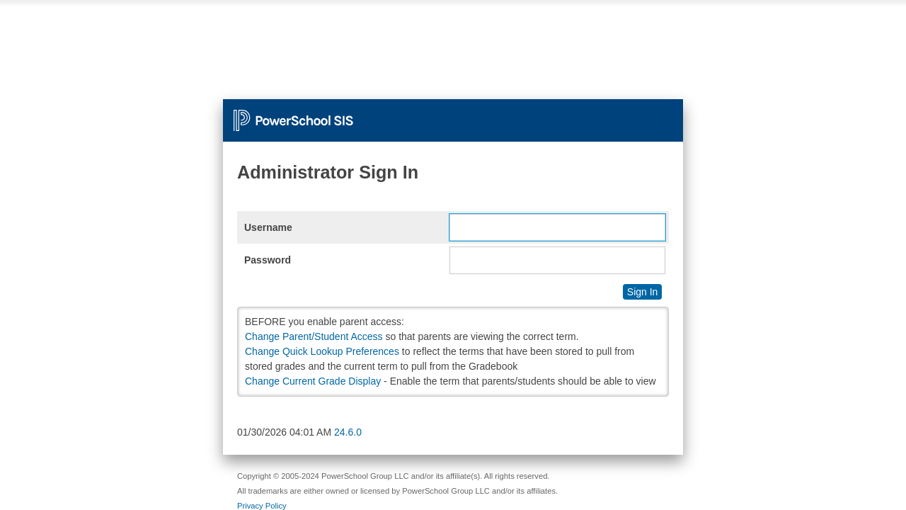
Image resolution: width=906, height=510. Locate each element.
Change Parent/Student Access (314, 336)
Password (267, 260)
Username (268, 227)
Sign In (642, 292)
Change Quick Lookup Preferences (322, 351)
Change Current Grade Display (313, 381)
